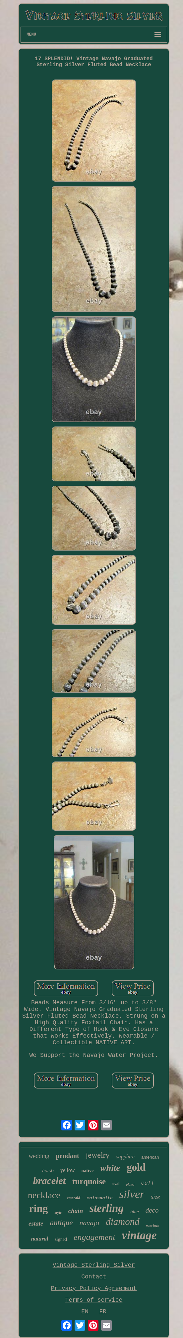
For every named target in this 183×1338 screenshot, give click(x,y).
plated (130, 1184)
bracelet (49, 1180)
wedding (39, 1156)
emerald (73, 1198)
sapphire (125, 1156)
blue (134, 1211)
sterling (107, 1208)
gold (136, 1167)
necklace (44, 1195)
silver (132, 1194)
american (150, 1157)
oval (115, 1183)
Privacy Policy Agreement (94, 1288)
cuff (147, 1183)
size (155, 1197)
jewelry (98, 1155)
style (57, 1213)
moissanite (100, 1198)
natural (39, 1239)
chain (75, 1210)
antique (61, 1223)
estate (36, 1223)
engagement (94, 1237)
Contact (93, 1276)
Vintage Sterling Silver (94, 1265)
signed (61, 1239)
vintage (139, 1235)
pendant (67, 1155)
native (88, 1170)
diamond (123, 1221)
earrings (152, 1225)
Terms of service (94, 1300)
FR (102, 1311)
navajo (89, 1223)
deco (152, 1210)
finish (48, 1170)
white (110, 1168)
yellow (67, 1170)
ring (38, 1208)
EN (85, 1311)
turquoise (89, 1181)
